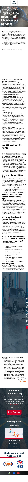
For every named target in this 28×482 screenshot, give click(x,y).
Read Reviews (14, 412)
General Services (6, 357)
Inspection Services (9, 396)
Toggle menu (3, 2)
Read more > (14, 404)
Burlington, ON (20, 396)
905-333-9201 (8, 45)
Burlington (11, 425)
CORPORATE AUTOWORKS (7, 9)
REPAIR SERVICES (19, 9)
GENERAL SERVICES (6, 10)
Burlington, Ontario (18, 357)
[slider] (23, 381)
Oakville (17, 425)
